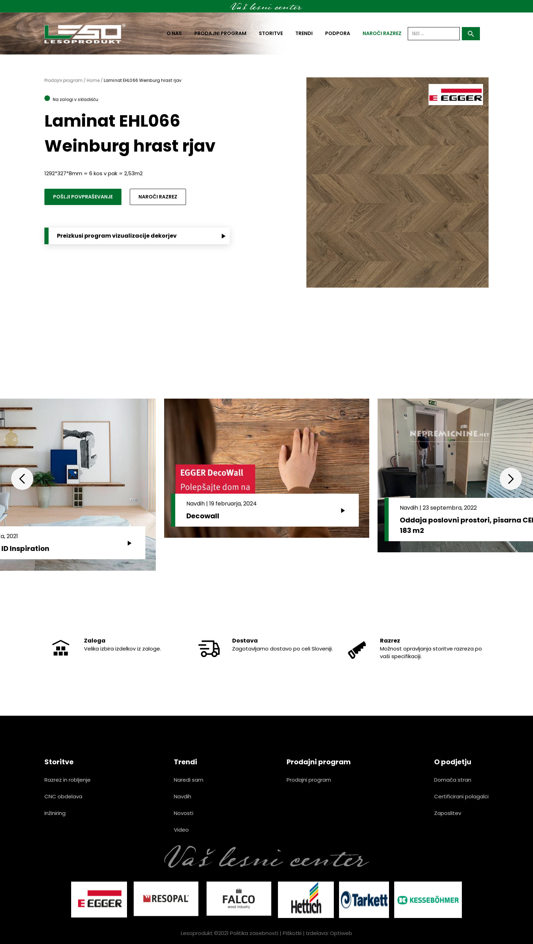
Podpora (337, 33)
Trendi (304, 33)
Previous (22, 479)
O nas (174, 33)
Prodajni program (220, 33)
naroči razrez (382, 33)
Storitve (271, 33)
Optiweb (341, 933)
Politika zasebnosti (254, 933)
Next (511, 479)
